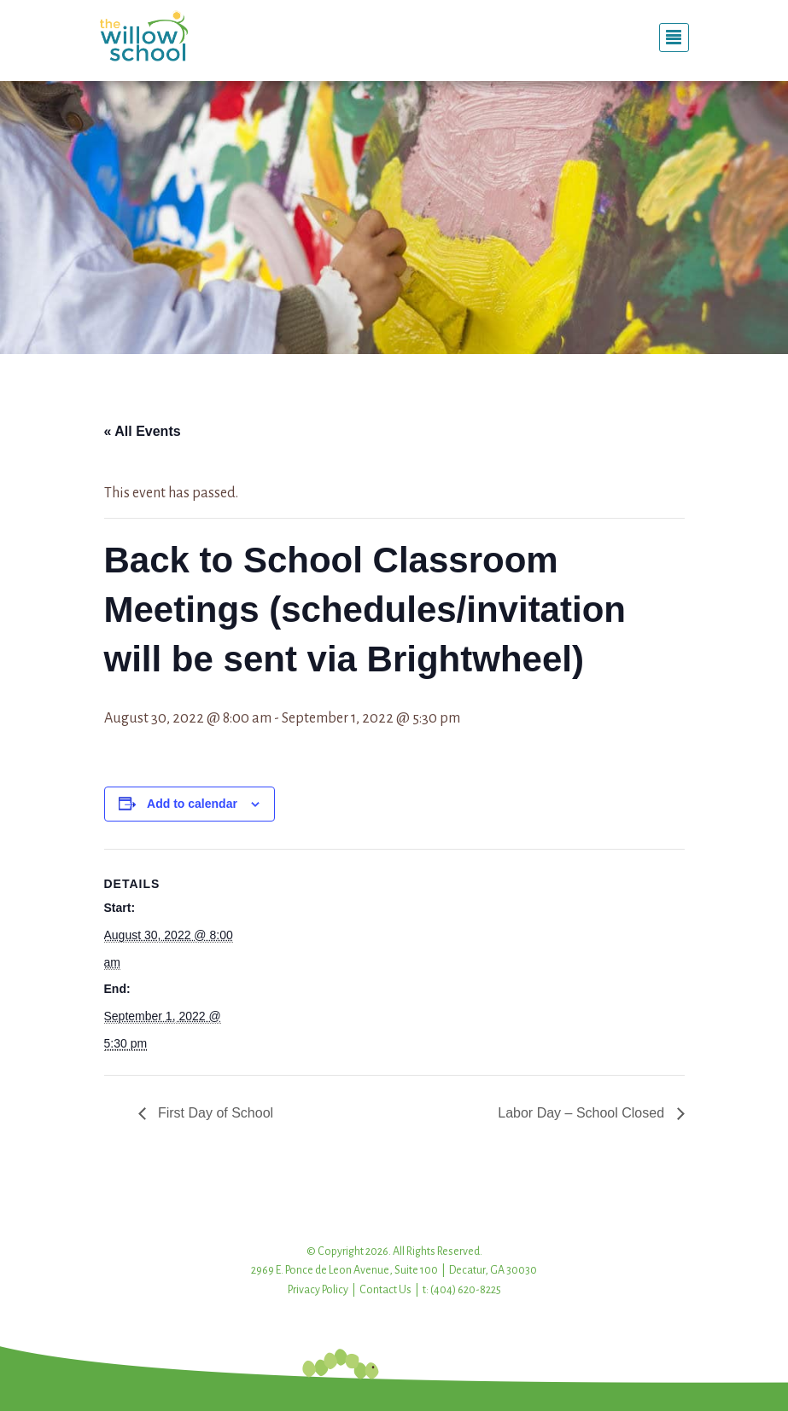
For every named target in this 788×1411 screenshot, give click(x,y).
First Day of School (214, 1113)
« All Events (142, 431)
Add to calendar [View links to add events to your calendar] (192, 803)
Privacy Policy (318, 1290)
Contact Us (385, 1290)
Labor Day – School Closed (583, 1113)
